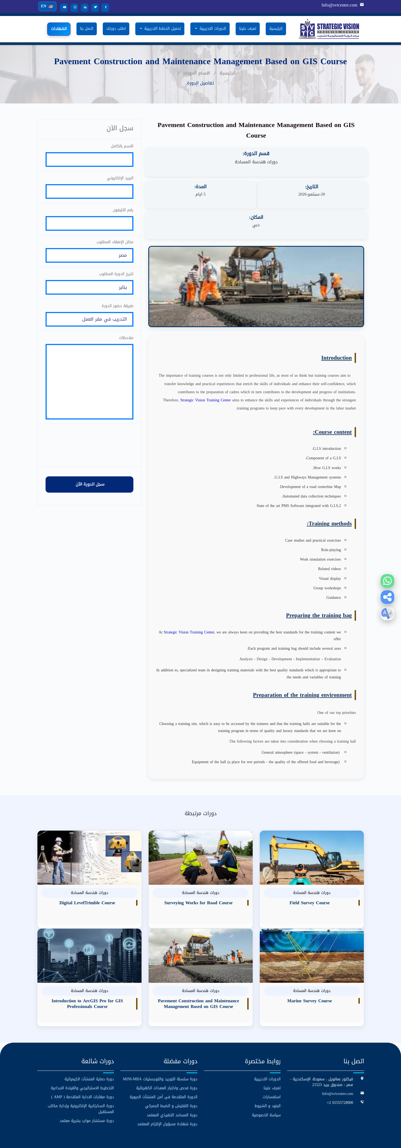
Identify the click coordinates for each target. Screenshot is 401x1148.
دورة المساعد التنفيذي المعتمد (172, 1084)
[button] (387, 597)
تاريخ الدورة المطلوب (116, 279)
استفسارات (272, 1066)
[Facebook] (103, 7)
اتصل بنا (86, 28)
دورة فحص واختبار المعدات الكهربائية (166, 1058)
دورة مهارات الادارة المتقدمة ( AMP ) (82, 1066)
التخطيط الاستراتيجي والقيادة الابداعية (82, 1058)
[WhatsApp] (387, 581)
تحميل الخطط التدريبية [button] (162, 28)
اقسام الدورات (196, 73)
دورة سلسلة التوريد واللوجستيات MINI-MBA (160, 1049)
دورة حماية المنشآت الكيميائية (89, 1049)
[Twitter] (93, 7)
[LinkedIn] (82, 7)
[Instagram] (72, 7)
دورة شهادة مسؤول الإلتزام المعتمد (167, 1093)
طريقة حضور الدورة (117, 312)
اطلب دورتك (116, 28)
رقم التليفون (123, 212)
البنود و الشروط (268, 1075)
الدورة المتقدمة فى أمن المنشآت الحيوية (163, 1066)
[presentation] (89, 459)
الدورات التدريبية (267, 1049)
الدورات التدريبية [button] (212, 28)
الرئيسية (276, 28)
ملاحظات (126, 346)
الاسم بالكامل (122, 146)
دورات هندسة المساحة (256, 161)
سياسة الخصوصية (266, 1084)
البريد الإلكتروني (120, 179)
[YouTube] (62, 7)
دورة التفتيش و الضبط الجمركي (171, 1075)
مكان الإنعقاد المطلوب (115, 246)
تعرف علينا (247, 28)
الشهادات (59, 28)
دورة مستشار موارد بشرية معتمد (87, 1090)
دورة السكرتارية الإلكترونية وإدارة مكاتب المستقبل (81, 1078)
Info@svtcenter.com (339, 5)
